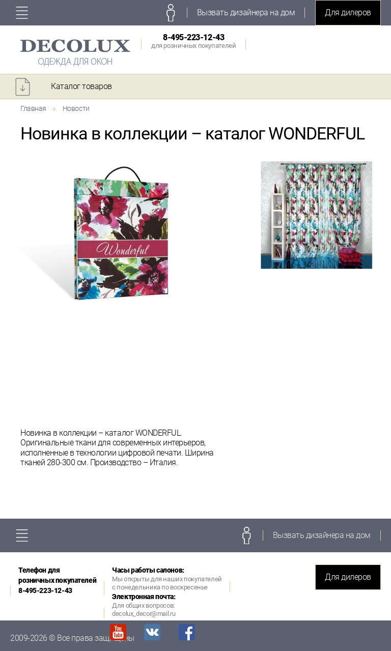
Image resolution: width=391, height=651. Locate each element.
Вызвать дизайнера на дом (246, 12)
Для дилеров (348, 12)
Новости (76, 108)
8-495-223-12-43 (193, 41)
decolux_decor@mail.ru (143, 613)
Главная (33, 108)
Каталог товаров (81, 86)
